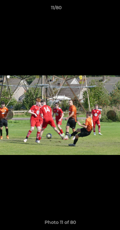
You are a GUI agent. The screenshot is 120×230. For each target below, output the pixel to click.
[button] (97, 9)
